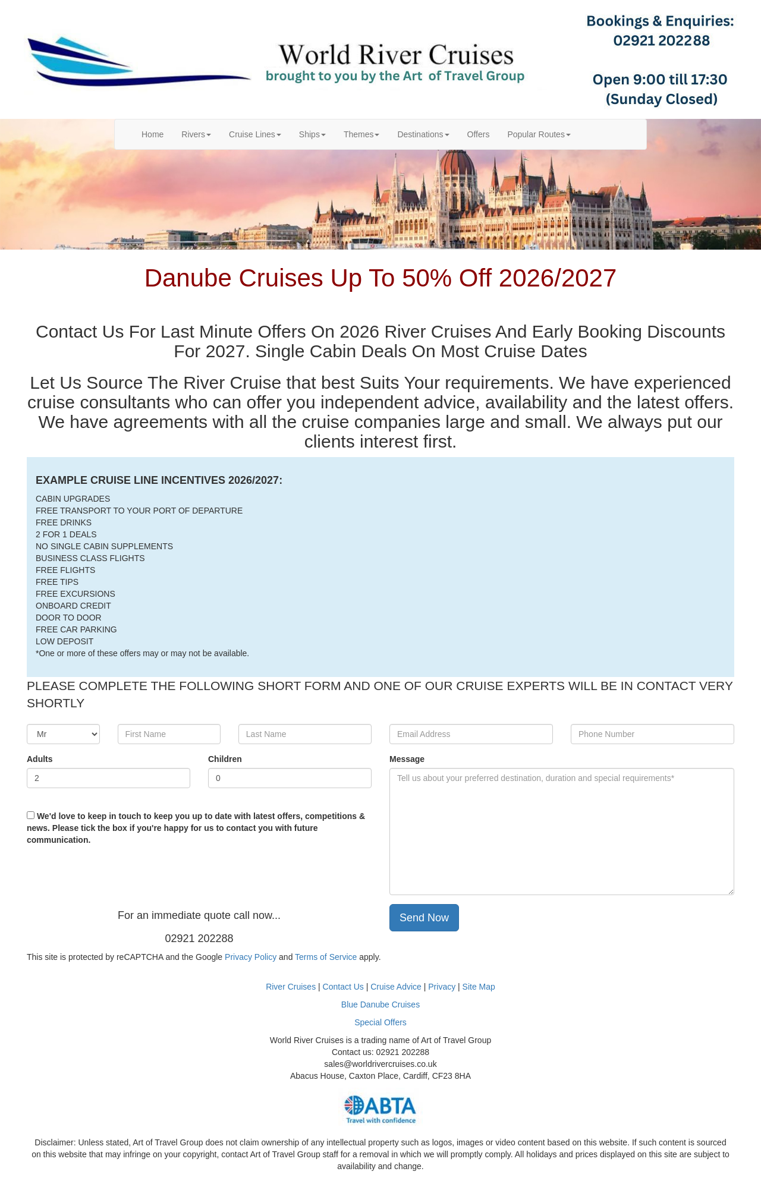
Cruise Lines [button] (255, 134)
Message (406, 759)
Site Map (479, 986)
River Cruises (291, 986)
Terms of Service (326, 957)
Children (225, 759)
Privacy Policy (250, 957)
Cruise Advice (396, 986)
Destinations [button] (423, 134)
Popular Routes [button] (539, 134)
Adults (40, 759)
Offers (478, 134)
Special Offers (380, 1022)
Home (156, 133)
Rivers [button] (196, 134)
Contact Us (343, 986)
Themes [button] (362, 134)
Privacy (443, 986)
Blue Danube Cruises (380, 1004)
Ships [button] (312, 134)
